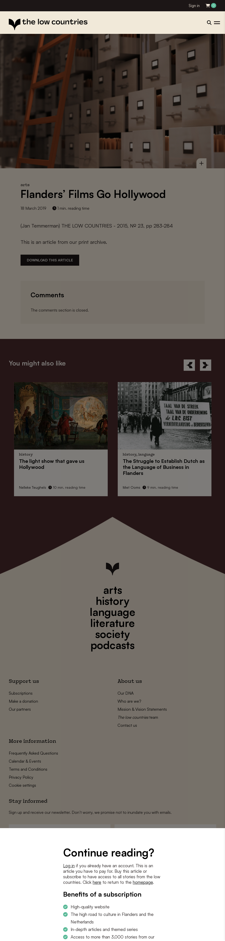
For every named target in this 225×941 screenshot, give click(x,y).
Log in (69, 865)
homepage (143, 882)
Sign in (194, 5)
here (97, 882)
